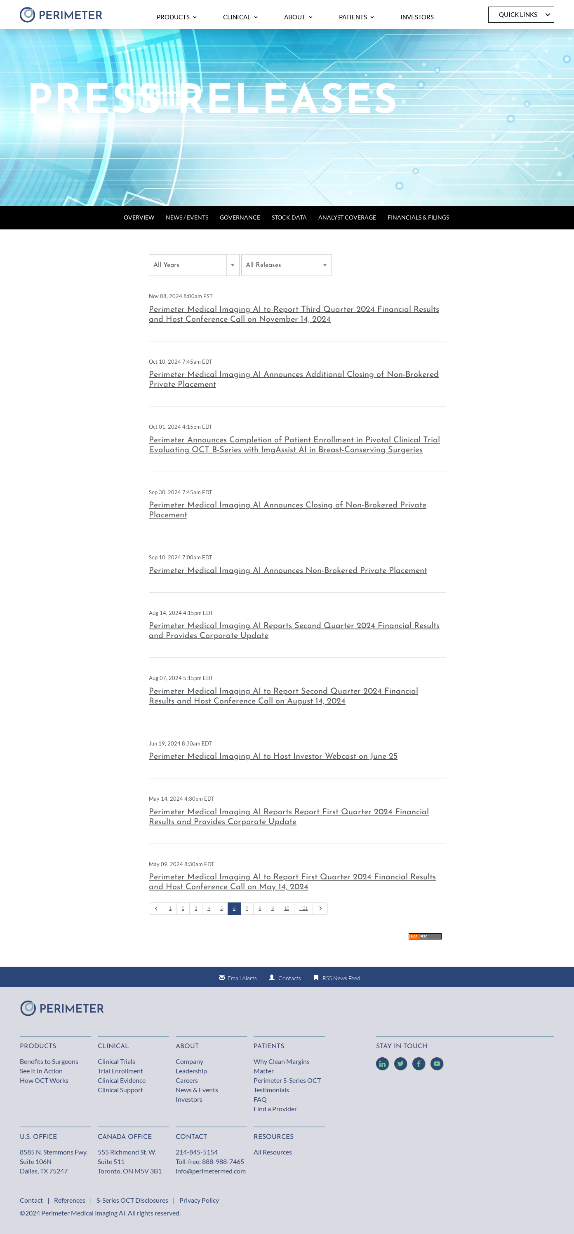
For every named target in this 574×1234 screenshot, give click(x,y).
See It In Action (41, 1071)
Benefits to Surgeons (49, 1061)
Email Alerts (242, 978)
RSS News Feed (341, 978)
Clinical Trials (116, 1061)
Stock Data (289, 217)
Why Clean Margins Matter (282, 1066)
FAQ (260, 1099)
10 (286, 908)
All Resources (273, 1152)
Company (189, 1061)
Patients (269, 1046)
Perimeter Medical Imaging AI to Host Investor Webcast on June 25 (273, 757)
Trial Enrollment (120, 1071)
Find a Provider (275, 1108)
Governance (240, 217)
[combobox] (194, 265)
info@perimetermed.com (211, 1171)
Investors (189, 1099)
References (69, 1200)
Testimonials (271, 1090)
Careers (187, 1080)
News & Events (197, 1090)
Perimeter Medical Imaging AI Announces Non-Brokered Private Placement (288, 571)
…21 (303, 908)
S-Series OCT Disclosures (132, 1200)
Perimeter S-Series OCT (287, 1080)
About (187, 1046)
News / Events (187, 217)
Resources (274, 1137)
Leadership (191, 1071)
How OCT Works (44, 1080)
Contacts (289, 978)
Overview (139, 217)
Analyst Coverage (347, 217)
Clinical (113, 1046)
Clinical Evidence (122, 1080)
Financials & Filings (418, 217)
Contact (31, 1200)
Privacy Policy (199, 1200)
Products (38, 1046)
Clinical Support (120, 1090)
